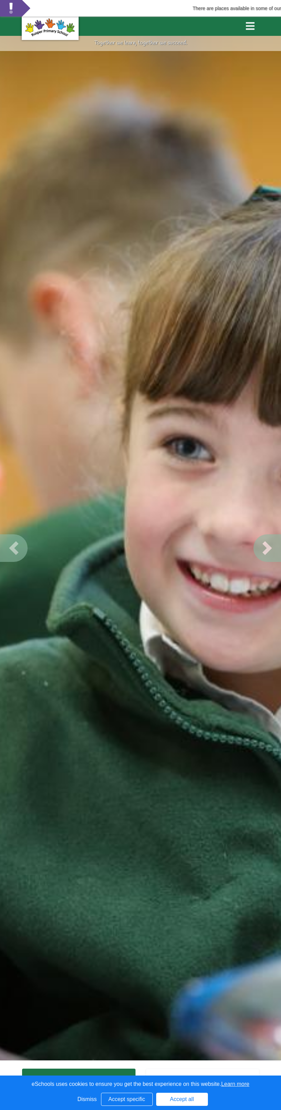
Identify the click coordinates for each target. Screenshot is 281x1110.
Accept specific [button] (126, 1099)
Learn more (235, 1084)
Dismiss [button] (87, 1099)
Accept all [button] (182, 1099)
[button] (14, 548)
